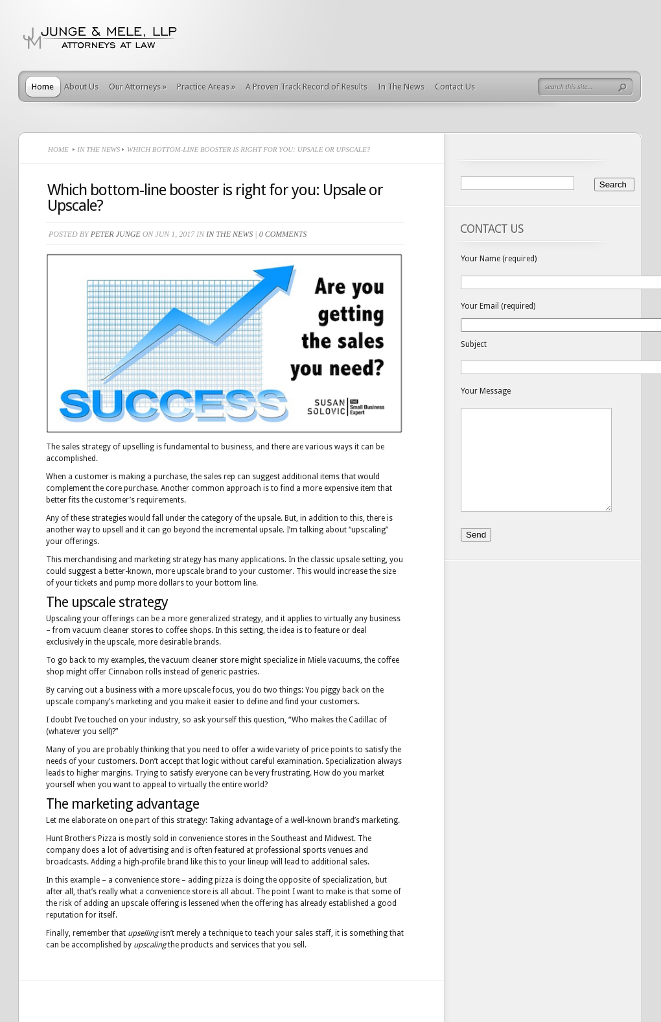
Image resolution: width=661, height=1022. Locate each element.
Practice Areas (206, 86)
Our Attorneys (138, 86)
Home (43, 86)
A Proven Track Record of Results (306, 86)
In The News (401, 86)
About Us (81, 86)
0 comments (283, 234)
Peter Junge (116, 234)
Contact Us (455, 86)
